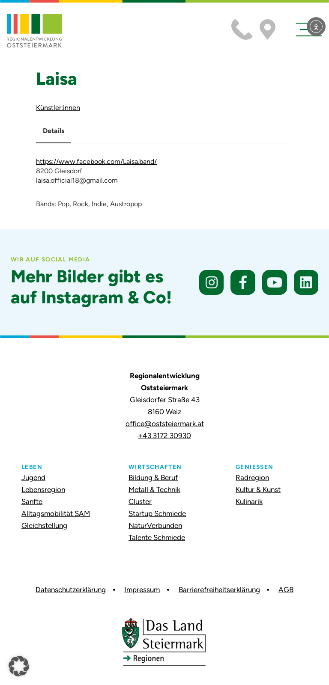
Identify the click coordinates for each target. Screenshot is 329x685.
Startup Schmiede (157, 513)
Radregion (252, 477)
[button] (19, 666)
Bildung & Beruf (153, 477)
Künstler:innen (58, 108)
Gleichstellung (44, 525)
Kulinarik (249, 501)
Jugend (33, 477)
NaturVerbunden (155, 525)
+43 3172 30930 (164, 435)
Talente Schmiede (157, 537)
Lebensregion (43, 489)
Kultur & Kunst (258, 489)
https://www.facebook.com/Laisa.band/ (96, 161)
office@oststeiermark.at (165, 423)
